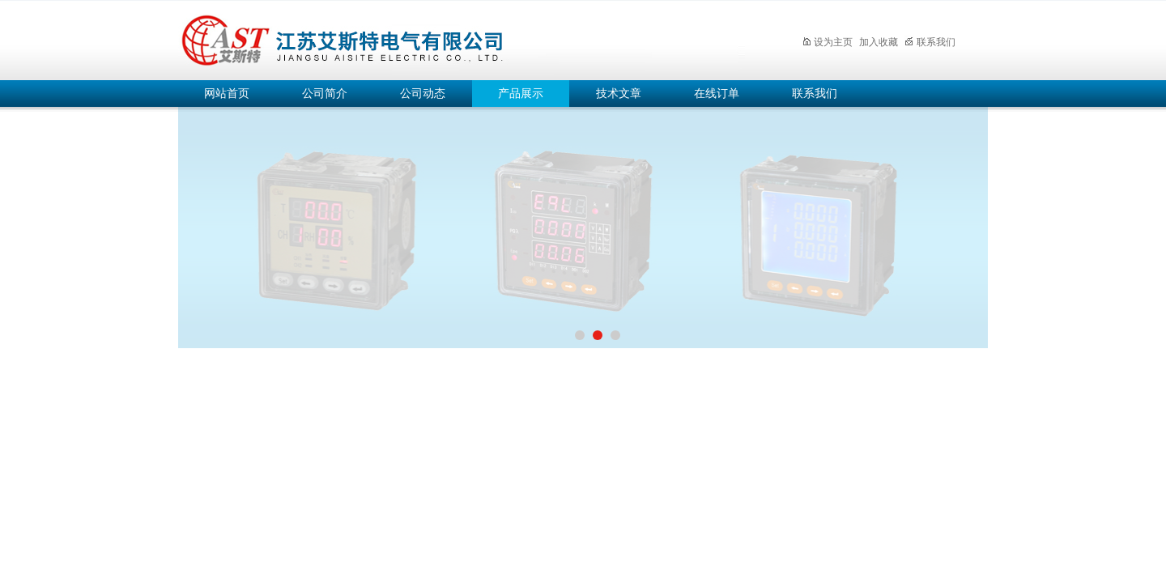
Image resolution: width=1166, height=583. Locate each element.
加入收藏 (878, 42)
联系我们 (929, 42)
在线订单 (716, 93)
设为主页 (827, 42)
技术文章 (618, 93)
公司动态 (422, 93)
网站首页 (226, 93)
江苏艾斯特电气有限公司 (461, 37)
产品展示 (520, 93)
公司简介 (324, 93)
